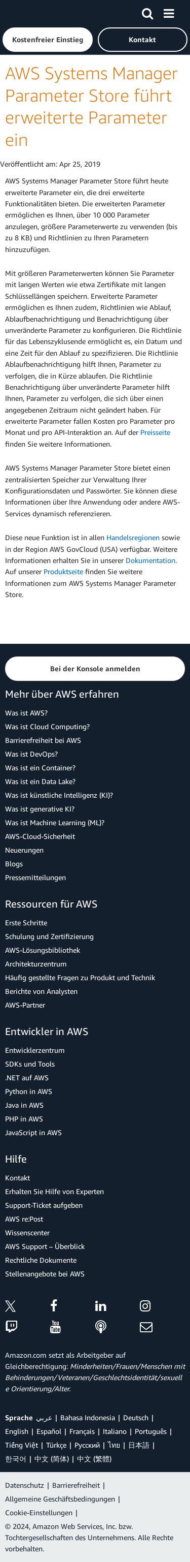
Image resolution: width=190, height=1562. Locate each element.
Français (82, 1431)
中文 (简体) (51, 1458)
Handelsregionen (133, 537)
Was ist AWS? (26, 712)
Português (151, 1431)
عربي (44, 1417)
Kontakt (17, 1177)
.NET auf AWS (27, 1077)
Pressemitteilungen (35, 877)
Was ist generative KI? (39, 808)
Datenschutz (24, 1485)
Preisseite (155, 432)
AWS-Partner (25, 1005)
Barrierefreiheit (76, 1485)
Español (48, 1431)
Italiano (115, 1431)
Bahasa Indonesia (87, 1417)
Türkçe (56, 1445)
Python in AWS (28, 1091)
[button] (48, 39)
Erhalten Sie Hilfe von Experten (54, 1191)
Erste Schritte (26, 922)
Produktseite (63, 571)
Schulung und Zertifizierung (49, 936)
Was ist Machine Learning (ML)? (54, 822)
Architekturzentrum (36, 963)
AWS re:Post (24, 1218)
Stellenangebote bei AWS (45, 1273)
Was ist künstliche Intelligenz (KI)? (59, 795)
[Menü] (168, 11)
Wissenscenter (27, 1232)
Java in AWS (24, 1105)
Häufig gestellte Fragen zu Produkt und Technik (80, 977)
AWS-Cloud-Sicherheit (40, 836)
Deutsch (135, 1417)
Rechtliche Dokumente (41, 1260)
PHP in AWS (24, 1118)
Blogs (14, 863)
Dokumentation (150, 560)
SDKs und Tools (30, 1063)
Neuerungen (24, 850)
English (16, 1431)
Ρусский (87, 1445)
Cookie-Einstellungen (38, 1512)
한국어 (15, 1458)
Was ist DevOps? (31, 753)
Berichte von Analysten (41, 991)
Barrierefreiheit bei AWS (43, 740)
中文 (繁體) (94, 1458)
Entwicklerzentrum (35, 1050)
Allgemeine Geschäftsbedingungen (60, 1498)
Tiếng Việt (21, 1445)
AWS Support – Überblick (45, 1246)
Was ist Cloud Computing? (47, 726)
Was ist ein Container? (40, 767)
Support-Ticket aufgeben (44, 1205)
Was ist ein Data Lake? (40, 781)
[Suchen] (147, 11)
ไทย (114, 1445)
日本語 (138, 1445)
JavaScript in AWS (33, 1132)
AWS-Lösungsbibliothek (42, 950)
